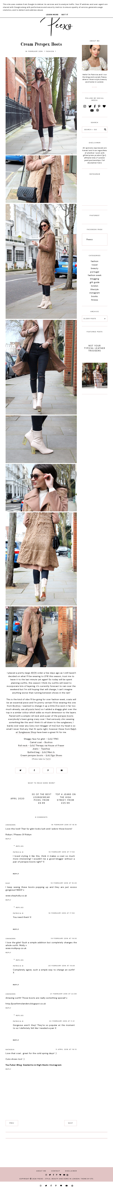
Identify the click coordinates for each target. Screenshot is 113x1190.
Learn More (52, 14)
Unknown (11, 825)
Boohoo (17, 706)
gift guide (95, 282)
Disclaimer (71, 1171)
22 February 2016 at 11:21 (62, 1021)
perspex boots (65, 716)
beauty (94, 268)
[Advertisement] (94, 443)
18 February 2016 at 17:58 (62, 913)
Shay (8, 883)
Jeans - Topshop (41, 748)
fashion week (94, 275)
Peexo (90, 239)
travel (95, 264)
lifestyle (94, 289)
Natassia (10, 1049)
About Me (41, 1171)
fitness (94, 299)
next (70, 1123)
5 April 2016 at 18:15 (66, 1049)
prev (11, 1123)
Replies (20, 846)
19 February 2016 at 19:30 (64, 938)
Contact (55, 1171)
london (94, 285)
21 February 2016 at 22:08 (63, 994)
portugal (94, 272)
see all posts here (30, 709)
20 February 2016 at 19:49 (61, 966)
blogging (94, 278)
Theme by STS (87, 1179)
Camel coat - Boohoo (41, 742)
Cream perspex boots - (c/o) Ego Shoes (41, 755)
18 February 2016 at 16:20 (64, 883)
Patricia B (18, 852)
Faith (48, 759)
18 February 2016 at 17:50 (62, 852)
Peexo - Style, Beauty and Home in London (58, 1179)
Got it (64, 14)
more (94, 87)
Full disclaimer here (96, 161)
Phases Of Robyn (23, 834)
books (94, 296)
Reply (8, 839)
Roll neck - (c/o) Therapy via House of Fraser (41, 745)
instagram (94, 292)
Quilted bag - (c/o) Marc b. (41, 752)
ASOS (34, 673)
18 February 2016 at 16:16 (64, 825)
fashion (50, 51)
